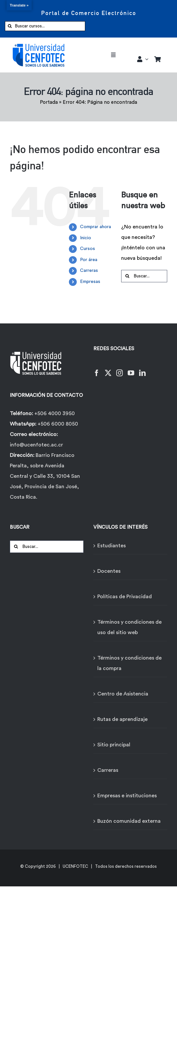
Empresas (90, 281)
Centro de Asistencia (122, 693)
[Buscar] (10, 26)
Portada (49, 102)
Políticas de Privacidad (124, 596)
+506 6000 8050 (57, 424)
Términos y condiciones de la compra (129, 663)
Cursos (87, 248)
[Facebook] (96, 369)
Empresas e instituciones (127, 795)
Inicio (85, 238)
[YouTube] (131, 369)
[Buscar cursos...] (45, 26)
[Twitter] (108, 369)
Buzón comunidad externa (129, 821)
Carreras (89, 270)
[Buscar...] (144, 276)
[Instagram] (119, 369)
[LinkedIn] (142, 369)
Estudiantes (111, 545)
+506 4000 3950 (54, 413)
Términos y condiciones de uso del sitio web (129, 627)
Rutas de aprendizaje (122, 719)
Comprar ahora (95, 227)
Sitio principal (113, 744)
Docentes (109, 571)
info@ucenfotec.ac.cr (36, 444)
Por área (88, 259)
